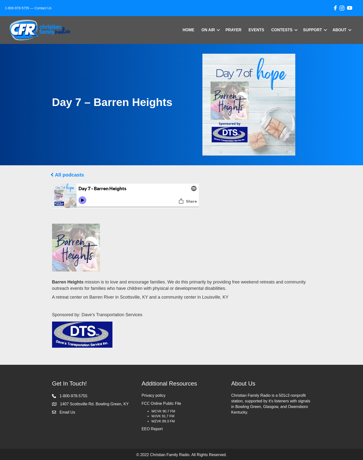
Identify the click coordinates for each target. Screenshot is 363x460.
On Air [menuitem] (208, 30)
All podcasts (69, 175)
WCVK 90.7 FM (163, 411)
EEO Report (152, 429)
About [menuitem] (339, 30)
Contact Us (42, 8)
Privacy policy (153, 395)
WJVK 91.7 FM (162, 416)
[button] (218, 30)
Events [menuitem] (256, 30)
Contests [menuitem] (282, 30)
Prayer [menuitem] (233, 30)
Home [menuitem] (188, 30)
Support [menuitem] (312, 30)
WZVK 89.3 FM (163, 421)
